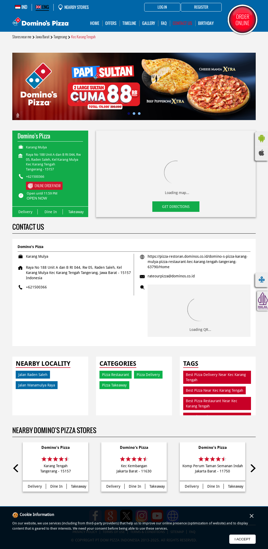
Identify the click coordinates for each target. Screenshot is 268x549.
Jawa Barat (42, 36)
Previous (16, 468)
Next (252, 468)
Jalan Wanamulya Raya (36, 385)
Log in (162, 7)
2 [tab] (134, 113)
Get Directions (175, 206)
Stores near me (21, 36)
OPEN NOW (37, 198)
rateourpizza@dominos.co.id (171, 276)
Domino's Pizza (55, 447)
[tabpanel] (134, 86)
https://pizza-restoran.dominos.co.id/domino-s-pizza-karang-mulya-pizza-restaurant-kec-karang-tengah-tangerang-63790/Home (198, 261)
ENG (42, 7)
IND (21, 7)
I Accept (242, 539)
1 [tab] (128, 113)
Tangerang (60, 36)
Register (201, 7)
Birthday (206, 23)
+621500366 (35, 177)
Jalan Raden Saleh (32, 375)
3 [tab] (139, 113)
